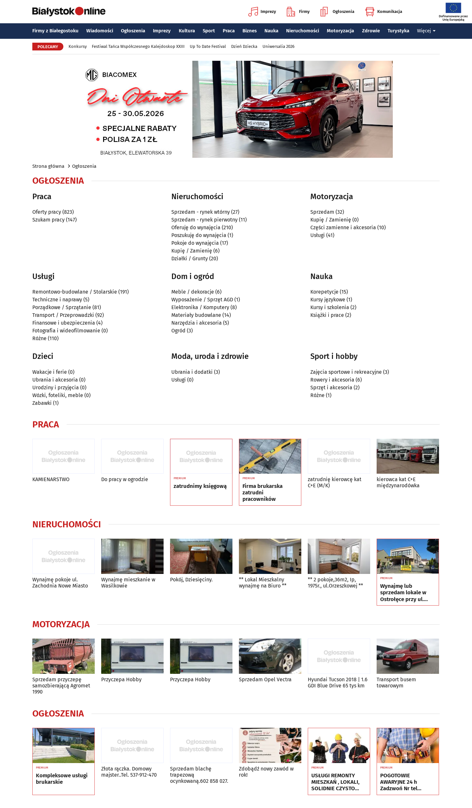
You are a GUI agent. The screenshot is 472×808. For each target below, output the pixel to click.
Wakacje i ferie (49, 372)
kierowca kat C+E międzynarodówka (398, 482)
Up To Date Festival (208, 46)
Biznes (249, 31)
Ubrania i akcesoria (55, 380)
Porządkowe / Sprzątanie (61, 307)
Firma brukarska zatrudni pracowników (262, 493)
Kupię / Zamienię (191, 251)
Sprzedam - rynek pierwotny (204, 220)
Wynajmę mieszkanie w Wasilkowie (128, 582)
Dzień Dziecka (244, 46)
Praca (229, 31)
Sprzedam (322, 212)
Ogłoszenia (337, 11)
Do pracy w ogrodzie (124, 479)
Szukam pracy (48, 220)
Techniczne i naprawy (57, 299)
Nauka (271, 31)
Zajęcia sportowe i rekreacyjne (346, 372)
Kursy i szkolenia (329, 307)
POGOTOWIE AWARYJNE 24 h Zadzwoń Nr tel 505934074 (398, 782)
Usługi (317, 235)
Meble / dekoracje (192, 292)
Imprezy (262, 11)
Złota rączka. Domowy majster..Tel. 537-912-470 (129, 772)
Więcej (426, 31)
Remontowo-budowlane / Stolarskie (74, 292)
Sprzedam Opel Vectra (265, 679)
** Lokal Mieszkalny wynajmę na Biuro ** (262, 582)
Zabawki (42, 403)
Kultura (187, 31)
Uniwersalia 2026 (279, 46)
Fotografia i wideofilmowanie (66, 331)
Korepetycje (324, 292)
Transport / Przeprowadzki (63, 315)
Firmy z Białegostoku (55, 31)
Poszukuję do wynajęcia (198, 235)
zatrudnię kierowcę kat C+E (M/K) (334, 482)
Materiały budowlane (196, 315)
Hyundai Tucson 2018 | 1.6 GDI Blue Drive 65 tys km (338, 682)
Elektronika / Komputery (200, 307)
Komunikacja (383, 11)
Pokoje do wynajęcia (195, 243)
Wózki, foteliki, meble (57, 395)
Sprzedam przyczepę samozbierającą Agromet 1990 (61, 685)
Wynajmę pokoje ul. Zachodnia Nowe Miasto (60, 582)
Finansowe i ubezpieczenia (63, 323)
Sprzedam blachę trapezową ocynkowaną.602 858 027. (199, 775)
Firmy (298, 11)
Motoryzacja (340, 31)
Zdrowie (371, 31)
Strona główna (48, 166)
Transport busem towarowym (396, 682)
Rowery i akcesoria (332, 380)
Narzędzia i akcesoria (196, 323)
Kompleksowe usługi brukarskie (62, 778)
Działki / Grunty (189, 258)
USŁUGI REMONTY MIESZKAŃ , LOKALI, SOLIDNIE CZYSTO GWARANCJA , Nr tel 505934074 (335, 782)
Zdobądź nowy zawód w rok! (266, 772)
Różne (39, 338)
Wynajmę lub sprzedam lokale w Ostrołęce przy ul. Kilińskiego (403, 593)
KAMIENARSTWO (51, 479)
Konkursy (78, 46)
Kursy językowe (327, 299)
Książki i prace (327, 315)
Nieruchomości (302, 31)
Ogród (178, 331)
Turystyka (398, 31)
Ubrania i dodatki (192, 372)
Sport (209, 31)
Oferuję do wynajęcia (195, 227)
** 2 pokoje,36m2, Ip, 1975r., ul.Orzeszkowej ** (335, 582)
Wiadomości (99, 31)
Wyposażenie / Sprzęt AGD (202, 299)
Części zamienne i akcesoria (343, 227)
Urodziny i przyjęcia (55, 387)
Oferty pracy (46, 212)
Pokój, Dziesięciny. (191, 579)
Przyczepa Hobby (121, 679)
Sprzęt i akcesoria (331, 387)
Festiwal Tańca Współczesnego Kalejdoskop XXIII (138, 46)
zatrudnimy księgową (200, 486)
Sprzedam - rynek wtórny (200, 212)
